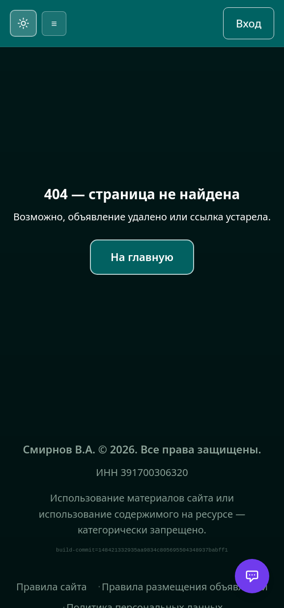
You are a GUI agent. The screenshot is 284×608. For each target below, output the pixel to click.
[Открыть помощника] (252, 576)
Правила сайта (51, 586)
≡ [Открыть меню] (54, 23)
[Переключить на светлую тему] (23, 23)
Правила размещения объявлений (185, 586)
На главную (142, 256)
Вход (248, 23)
